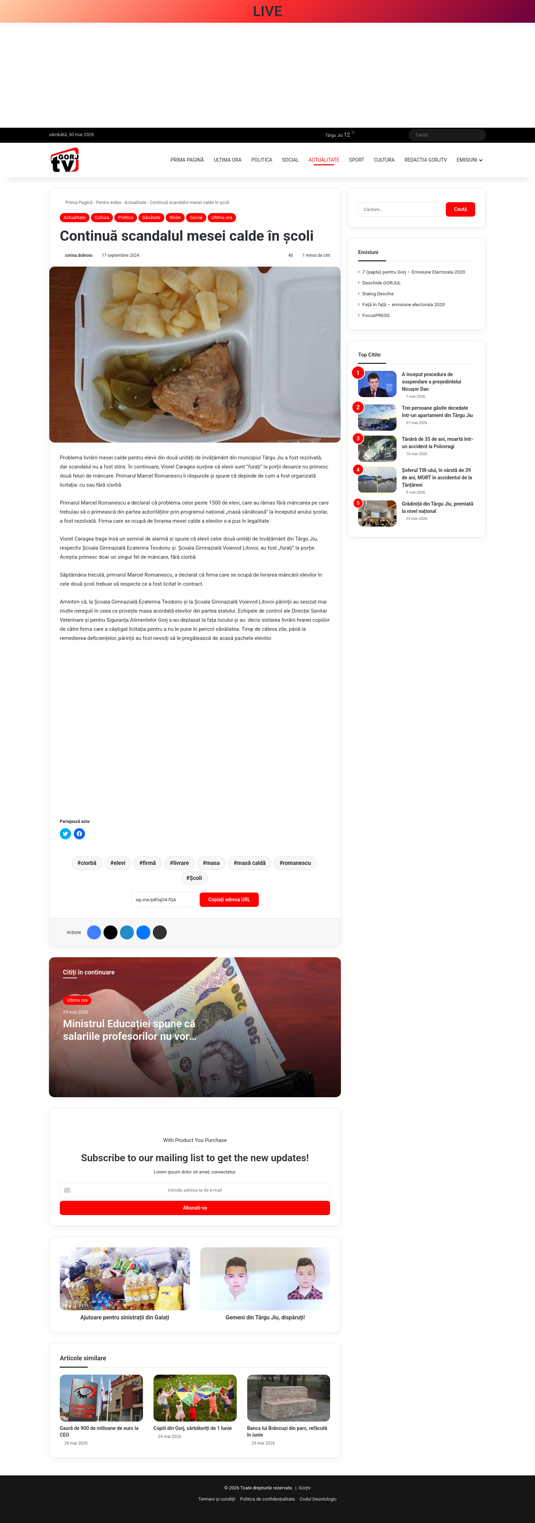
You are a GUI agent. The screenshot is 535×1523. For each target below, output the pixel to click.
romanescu (297, 863)
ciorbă (89, 863)
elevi (120, 863)
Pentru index (108, 202)
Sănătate (151, 217)
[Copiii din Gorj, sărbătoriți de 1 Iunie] (195, 1398)
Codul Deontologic (318, 1499)
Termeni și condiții (216, 1499)
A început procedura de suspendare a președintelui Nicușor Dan (431, 382)
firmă (149, 863)
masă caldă (251, 863)
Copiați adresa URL (229, 899)
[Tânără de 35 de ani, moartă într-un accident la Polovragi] (377, 449)
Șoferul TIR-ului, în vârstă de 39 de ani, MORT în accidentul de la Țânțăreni (437, 477)
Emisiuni (467, 160)
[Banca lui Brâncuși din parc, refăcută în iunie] (288, 1398)
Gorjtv (305, 1487)
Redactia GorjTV (426, 160)
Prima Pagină (76, 202)
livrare (181, 863)
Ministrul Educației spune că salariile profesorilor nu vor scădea (129, 1036)
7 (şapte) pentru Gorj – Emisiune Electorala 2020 (413, 272)
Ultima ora (227, 160)
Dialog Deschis (378, 293)
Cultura (384, 160)
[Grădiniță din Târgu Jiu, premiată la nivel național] (377, 513)
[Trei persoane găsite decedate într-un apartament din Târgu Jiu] (377, 417)
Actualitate (323, 160)
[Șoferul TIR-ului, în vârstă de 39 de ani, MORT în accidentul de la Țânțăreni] (377, 480)
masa (213, 863)
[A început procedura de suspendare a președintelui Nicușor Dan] (377, 384)
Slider (175, 217)
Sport (356, 160)
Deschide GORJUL (381, 282)
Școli (196, 878)
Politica (261, 160)
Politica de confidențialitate (267, 1499)
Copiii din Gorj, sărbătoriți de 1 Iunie (193, 1428)
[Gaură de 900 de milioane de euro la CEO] (101, 1398)
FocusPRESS (376, 315)
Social (290, 160)
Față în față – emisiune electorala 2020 (403, 304)
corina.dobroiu (78, 255)
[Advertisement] (267, 75)
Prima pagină (187, 160)
